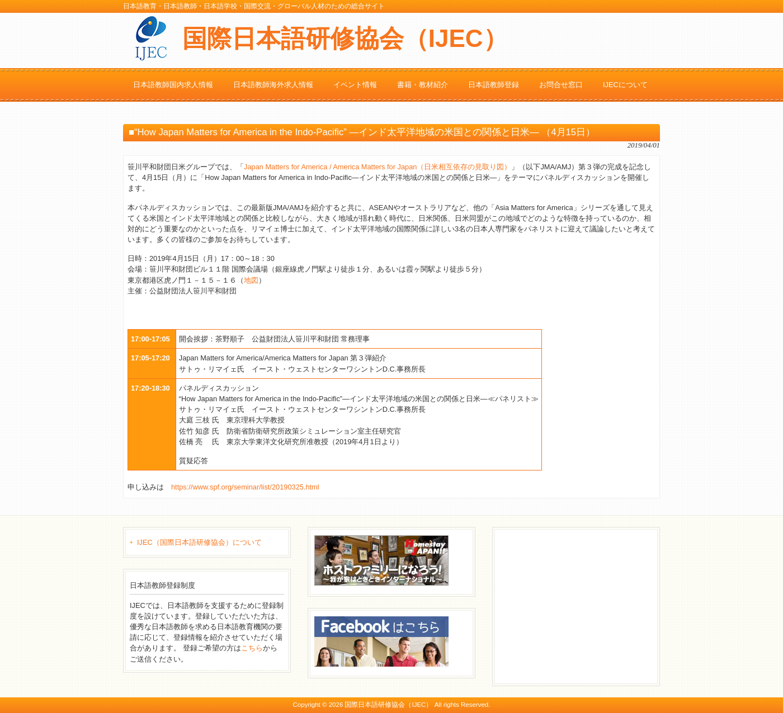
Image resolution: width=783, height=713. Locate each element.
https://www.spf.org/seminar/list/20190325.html (245, 487)
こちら (252, 648)
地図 (251, 280)
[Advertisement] (583, 605)
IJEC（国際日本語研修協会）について (199, 542)
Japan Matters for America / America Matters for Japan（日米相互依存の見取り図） (377, 167)
